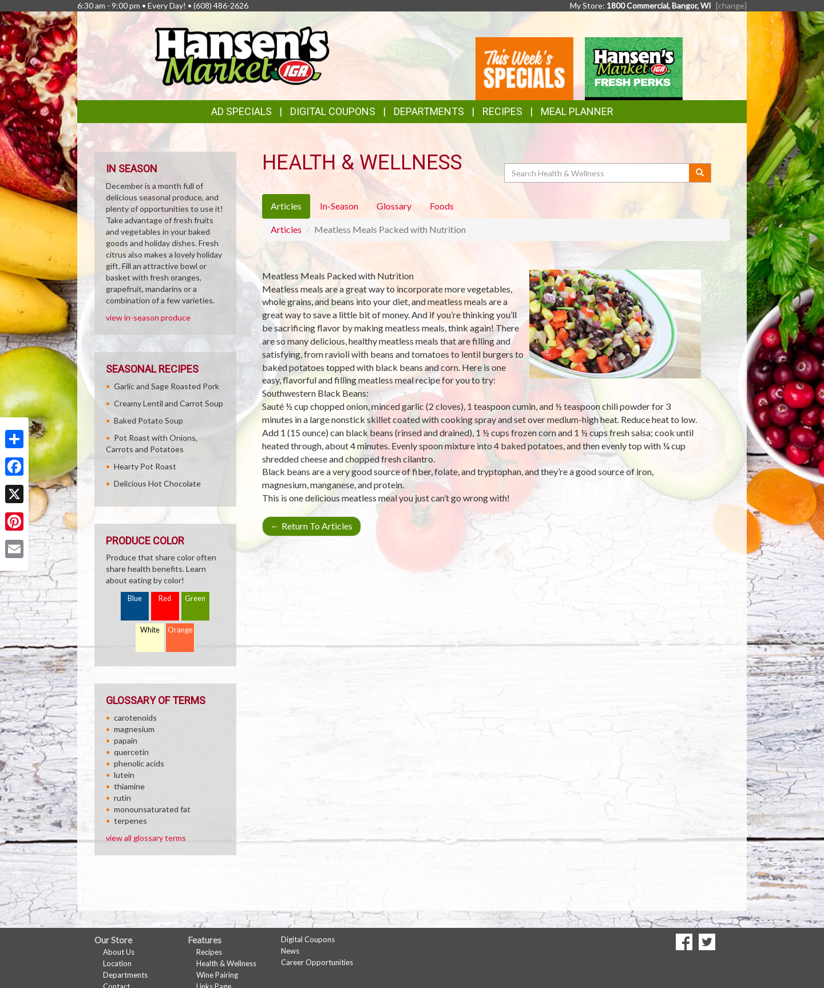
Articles (286, 229)
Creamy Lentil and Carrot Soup (168, 403)
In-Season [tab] (339, 205)
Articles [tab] (286, 205)
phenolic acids (139, 763)
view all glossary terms (146, 838)
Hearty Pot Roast (145, 466)
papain (125, 740)
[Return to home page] (241, 55)
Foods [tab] (442, 205)
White (150, 630)
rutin (122, 798)
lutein (124, 775)
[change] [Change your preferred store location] (731, 5)
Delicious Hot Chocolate (157, 483)
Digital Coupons (332, 111)
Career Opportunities (317, 962)
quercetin (131, 752)
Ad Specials (241, 111)
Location (117, 963)
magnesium (134, 729)
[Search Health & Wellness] (597, 173)
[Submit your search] (700, 173)
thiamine (129, 786)
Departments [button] (429, 111)
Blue (135, 598)
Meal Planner (577, 111)
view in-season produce (148, 317)
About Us (118, 952)
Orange (180, 630)
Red (165, 598)
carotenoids (135, 717)
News (290, 950)
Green (195, 598)
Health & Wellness (226, 963)
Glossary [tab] (394, 205)
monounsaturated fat (152, 809)
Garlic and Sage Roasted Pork (166, 386)
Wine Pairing (217, 974)
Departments (125, 974)
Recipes (502, 111)
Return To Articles (311, 525)
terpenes (130, 820)
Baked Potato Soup (148, 420)
